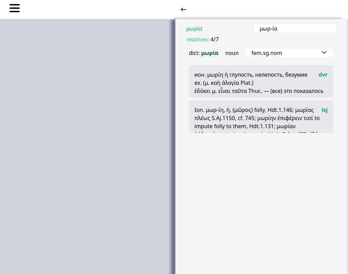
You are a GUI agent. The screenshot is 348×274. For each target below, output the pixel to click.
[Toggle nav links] (14, 9)
